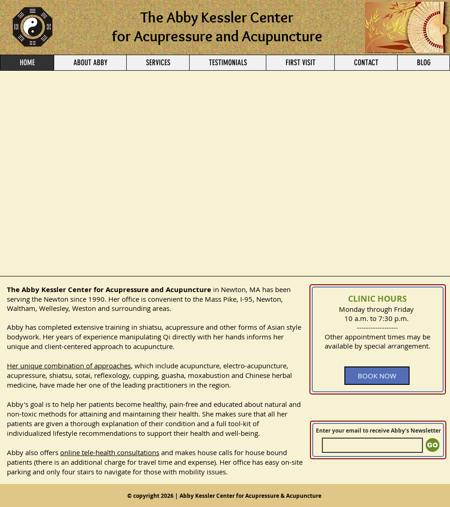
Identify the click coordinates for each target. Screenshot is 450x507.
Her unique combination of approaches (69, 365)
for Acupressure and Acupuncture (217, 36)
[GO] (432, 445)
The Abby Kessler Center (217, 17)
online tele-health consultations (109, 452)
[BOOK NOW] (377, 375)
